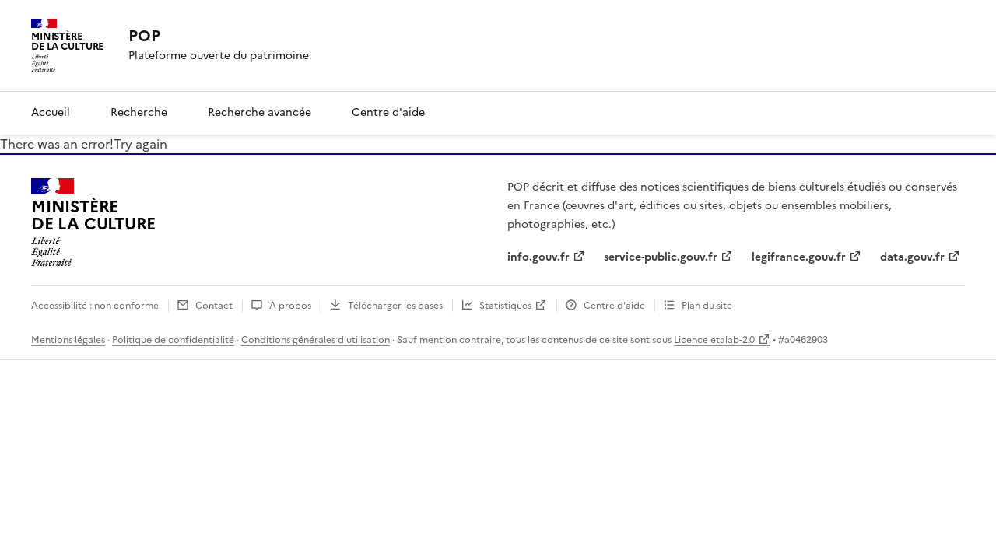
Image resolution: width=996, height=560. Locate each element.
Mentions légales (68, 340)
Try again (140, 144)
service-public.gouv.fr (660, 257)
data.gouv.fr (912, 257)
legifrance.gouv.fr (799, 257)
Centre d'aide (388, 112)
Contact (214, 306)
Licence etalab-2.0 (714, 340)
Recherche (138, 112)
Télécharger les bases (395, 306)
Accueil (50, 112)
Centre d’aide (614, 306)
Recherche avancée (259, 112)
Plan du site (707, 306)
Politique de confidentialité (173, 340)
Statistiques (505, 306)
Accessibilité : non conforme (95, 306)
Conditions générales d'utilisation (315, 340)
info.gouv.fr (538, 257)
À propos (290, 306)
